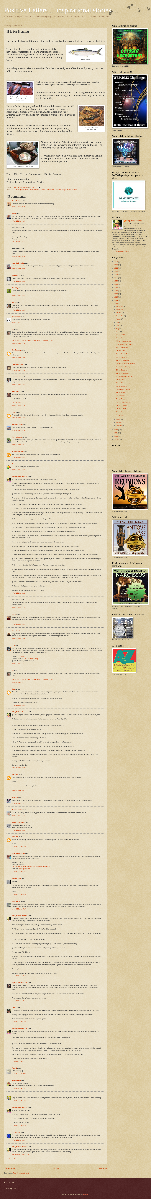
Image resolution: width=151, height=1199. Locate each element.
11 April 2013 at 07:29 (19, 1061)
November (119, 309)
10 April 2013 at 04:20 (19, 894)
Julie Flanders (17, 631)
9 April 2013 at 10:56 (18, 295)
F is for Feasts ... (121, 399)
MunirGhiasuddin (18, 451)
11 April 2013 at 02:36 (19, 1021)
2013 (116, 303)
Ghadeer (15, 464)
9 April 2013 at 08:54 (18, 242)
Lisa (13, 1095)
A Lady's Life (16, 1080)
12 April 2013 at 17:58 (19, 1100)
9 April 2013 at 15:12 (18, 445)
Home (56, 1168)
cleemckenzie (16, 377)
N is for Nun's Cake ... (123, 373)
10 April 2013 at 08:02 (19, 976)
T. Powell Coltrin (17, 364)
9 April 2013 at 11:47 (18, 310)
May (117, 329)
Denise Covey (17, 878)
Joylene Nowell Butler (19, 982)
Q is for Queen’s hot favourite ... (126, 363)
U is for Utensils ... (122, 351)
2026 (116, 262)
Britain (43, 189)
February (119, 422)
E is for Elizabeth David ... (124, 402)
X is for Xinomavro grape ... (125, 341)
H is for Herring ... (122, 392)
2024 (116, 268)
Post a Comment (15, 1159)
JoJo (13, 412)
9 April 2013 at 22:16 (18, 791)
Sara (13, 689)
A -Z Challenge (16, 189)
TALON (14, 1068)
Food (74, 189)
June (118, 325)
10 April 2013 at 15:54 (19, 1001)
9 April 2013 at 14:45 (18, 418)
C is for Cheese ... (122, 408)
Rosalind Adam (17, 424)
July (117, 322)
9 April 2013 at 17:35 (18, 607)
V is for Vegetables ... (123, 347)
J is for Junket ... (121, 386)
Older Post (102, 1168)
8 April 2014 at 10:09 (18, 1140)
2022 (116, 274)
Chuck (14, 1007)
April (118, 332)
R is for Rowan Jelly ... (123, 360)
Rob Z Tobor (16, 317)
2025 (116, 265)
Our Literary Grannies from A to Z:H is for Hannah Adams (31, 866)
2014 (116, 300)
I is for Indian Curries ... (123, 389)
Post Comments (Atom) (21, 1173)
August (118, 319)
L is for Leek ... (121, 380)
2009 (116, 439)
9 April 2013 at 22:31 (18, 815)
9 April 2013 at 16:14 (18, 457)
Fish (70, 189)
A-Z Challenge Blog (31, 659)
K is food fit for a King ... (124, 383)
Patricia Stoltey (17, 810)
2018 (116, 287)
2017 (116, 290)
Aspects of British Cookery (31, 189)
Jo (12, 329)
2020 (116, 281)
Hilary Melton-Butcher (19, 476)
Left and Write (16, 402)
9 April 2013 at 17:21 (18, 593)
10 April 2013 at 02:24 (19, 871)
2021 (116, 278)
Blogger (85, 1194)
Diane (14, 302)
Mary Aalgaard (17, 437)
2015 (116, 297)
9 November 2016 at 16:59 (20, 1154)
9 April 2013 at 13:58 (18, 370)
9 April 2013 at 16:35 (18, 469)
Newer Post (9, 1168)
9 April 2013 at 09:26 (18, 269)
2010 (116, 436)
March (118, 419)
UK (77, 189)
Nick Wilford (16, 275)
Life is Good (21, 656)
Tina (13, 645)
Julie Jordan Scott (18, 853)
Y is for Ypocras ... (122, 338)
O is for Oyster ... (121, 370)
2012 (116, 430)
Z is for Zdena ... (121, 334)
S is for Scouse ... (122, 357)
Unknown (15, 774)
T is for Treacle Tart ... (123, 354)
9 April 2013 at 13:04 (18, 343)
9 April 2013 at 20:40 (18, 705)
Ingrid (14, 614)
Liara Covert (16, 901)
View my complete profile (120, 252)
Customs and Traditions (53, 189)
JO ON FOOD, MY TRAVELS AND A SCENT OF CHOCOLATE (32, 340)
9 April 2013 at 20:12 (18, 682)
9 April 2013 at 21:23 (18, 768)
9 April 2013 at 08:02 (18, 206)
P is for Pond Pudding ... (124, 367)
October (119, 312)
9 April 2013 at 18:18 (18, 663)
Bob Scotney (16, 350)
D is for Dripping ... (122, 405)
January (119, 425)
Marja (14, 213)
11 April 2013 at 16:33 (19, 1074)
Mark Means (16, 391)
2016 (116, 294)
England (65, 189)
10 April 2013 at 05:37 (19, 909)
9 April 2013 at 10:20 (18, 281)
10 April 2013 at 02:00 (19, 846)
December (119, 306)
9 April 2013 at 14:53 (18, 430)
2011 (116, 433)
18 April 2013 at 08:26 (19, 1125)
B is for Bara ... (121, 412)
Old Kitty (15, 288)
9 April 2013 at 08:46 (18, 221)
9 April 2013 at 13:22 (18, 358)
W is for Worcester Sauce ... (125, 344)
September (120, 316)
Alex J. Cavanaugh (18, 822)
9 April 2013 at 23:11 (18, 830)
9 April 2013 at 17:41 (18, 624)
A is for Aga (119, 415)
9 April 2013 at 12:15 (18, 322)
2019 (116, 284)
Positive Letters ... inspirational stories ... (61, 10)
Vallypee (15, 797)
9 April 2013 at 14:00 (18, 405)
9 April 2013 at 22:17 (18, 803)
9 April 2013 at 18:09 (18, 639)
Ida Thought (16, 1132)
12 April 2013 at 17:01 (19, 1088)
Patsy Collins (16, 201)
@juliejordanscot (24, 869)
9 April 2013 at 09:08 (18, 256)
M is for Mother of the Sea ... (125, 376)
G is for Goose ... (121, 396)
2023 (116, 271)
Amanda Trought (18, 263)
